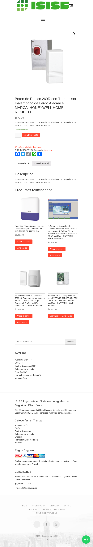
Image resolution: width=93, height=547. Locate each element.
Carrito (67, 506)
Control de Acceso (23, 366)
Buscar (70, 342)
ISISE (38, 536)
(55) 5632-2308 (23, 484)
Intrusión (48, 150)
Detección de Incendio (24, 369)
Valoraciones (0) (41, 163)
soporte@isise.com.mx (26, 488)
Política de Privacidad (46, 513)
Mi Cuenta (54, 506)
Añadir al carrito (31, 135)
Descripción (24, 163)
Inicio (24, 506)
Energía (18, 372)
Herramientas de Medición (26, 375)
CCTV (17, 363)
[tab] (24, 163)
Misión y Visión (38, 506)
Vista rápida (22, 248)
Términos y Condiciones (53, 509)
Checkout (33, 509)
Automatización (21, 360)
